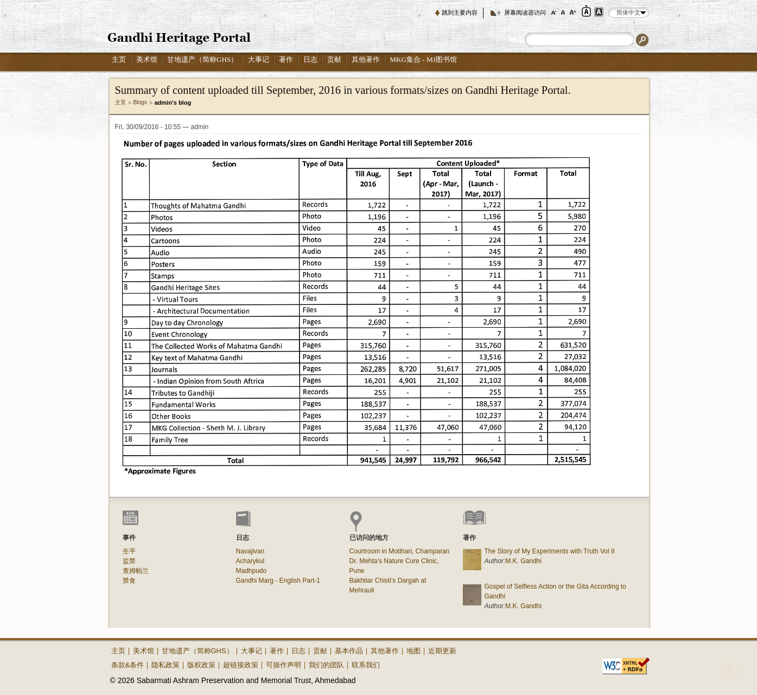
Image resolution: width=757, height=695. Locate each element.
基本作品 (349, 651)
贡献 (334, 59)
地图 (413, 651)
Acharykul (250, 561)
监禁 (129, 561)
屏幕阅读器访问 (525, 12)
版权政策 (201, 665)
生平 (129, 551)
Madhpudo (251, 571)
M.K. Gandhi (523, 561)
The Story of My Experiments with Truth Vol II (550, 551)
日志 (310, 59)
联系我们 (366, 665)
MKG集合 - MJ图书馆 (423, 59)
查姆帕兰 (136, 571)
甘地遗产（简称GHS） (202, 59)
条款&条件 (127, 665)
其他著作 (366, 59)
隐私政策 (165, 665)
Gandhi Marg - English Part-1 (278, 580)
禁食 (129, 580)
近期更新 (442, 651)
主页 (119, 59)
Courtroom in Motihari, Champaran (399, 551)
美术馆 (146, 59)
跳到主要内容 (460, 12)
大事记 (258, 59)
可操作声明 (283, 665)
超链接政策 (240, 665)
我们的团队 (326, 665)
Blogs (140, 102)
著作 (286, 59)
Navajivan (250, 551)
